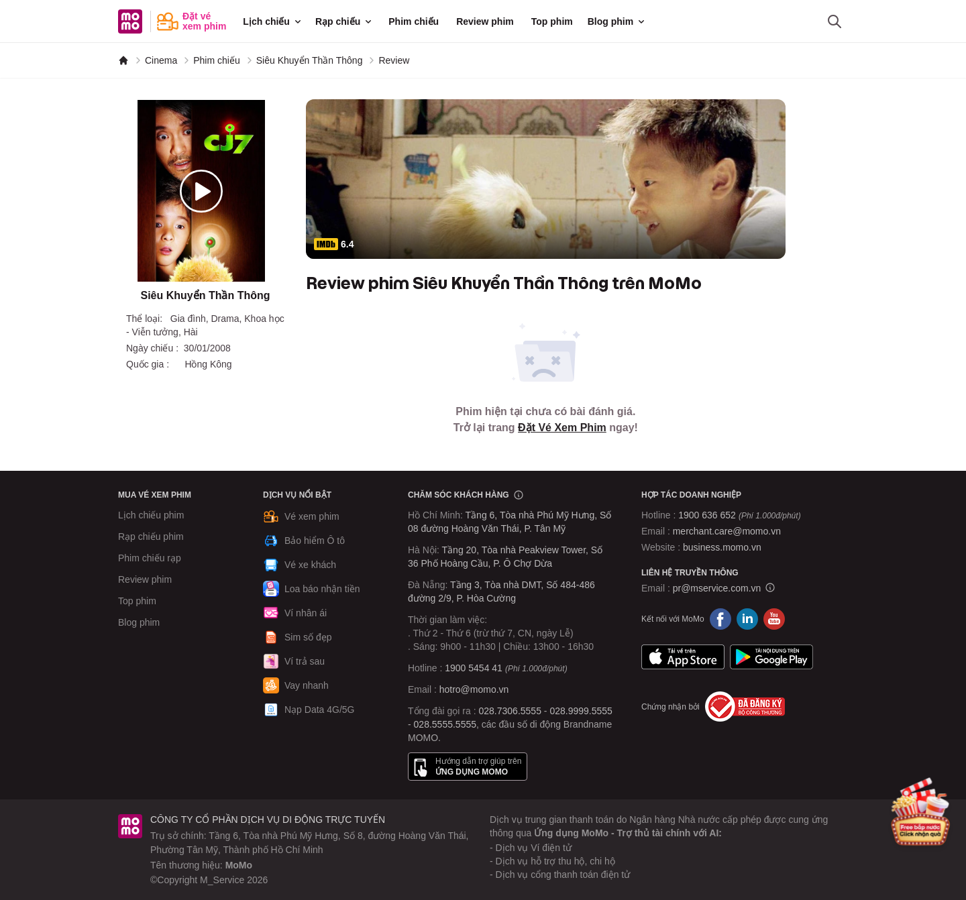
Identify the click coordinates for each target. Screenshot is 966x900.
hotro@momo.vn (474, 689)
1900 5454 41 (473, 668)
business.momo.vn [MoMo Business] (722, 547)
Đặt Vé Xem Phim (562, 427)
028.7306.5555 (510, 711)
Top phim (552, 21)
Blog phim (617, 21)
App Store (682, 656)
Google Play (771, 656)
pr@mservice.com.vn (717, 588)
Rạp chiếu (344, 21)
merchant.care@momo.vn (727, 531)
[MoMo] (123, 60)
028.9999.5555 (580, 711)
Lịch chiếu (273, 21)
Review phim (485, 21)
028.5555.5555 (445, 724)
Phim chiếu (413, 21)
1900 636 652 (739, 515)
